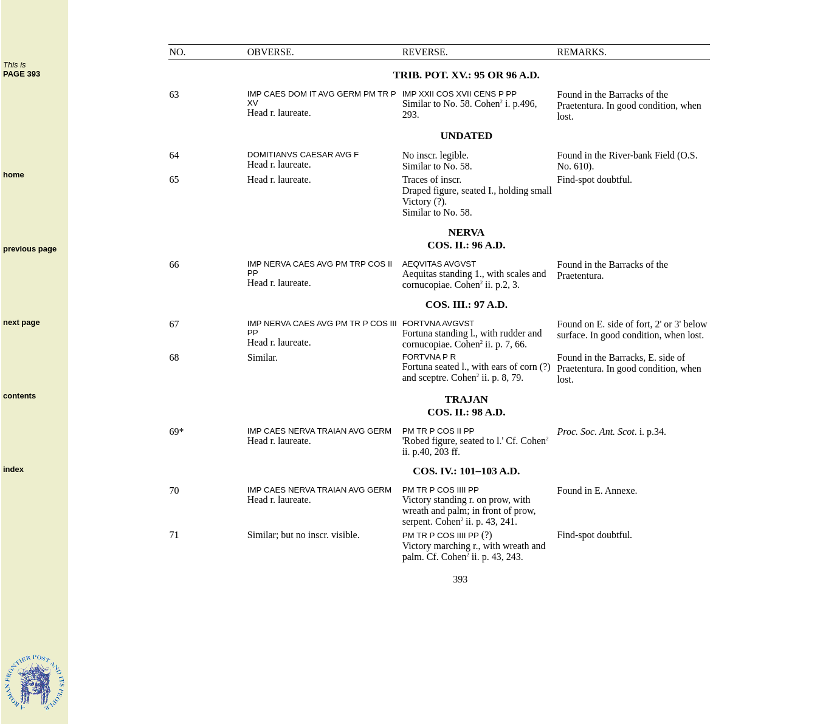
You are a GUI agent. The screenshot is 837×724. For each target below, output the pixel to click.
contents (19, 395)
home (13, 174)
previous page (30, 248)
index (13, 469)
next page (21, 322)
